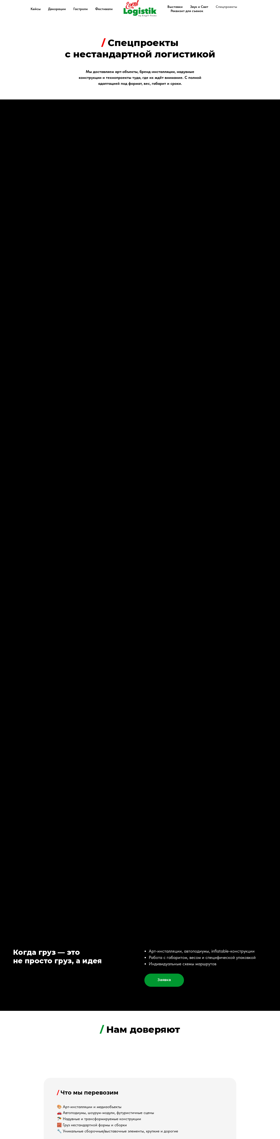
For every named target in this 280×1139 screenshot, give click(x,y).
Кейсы (36, 9)
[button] (164, 980)
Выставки (175, 7)
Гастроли (80, 9)
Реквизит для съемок (187, 11)
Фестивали (104, 9)
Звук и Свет (199, 7)
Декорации (57, 9)
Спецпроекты (226, 7)
